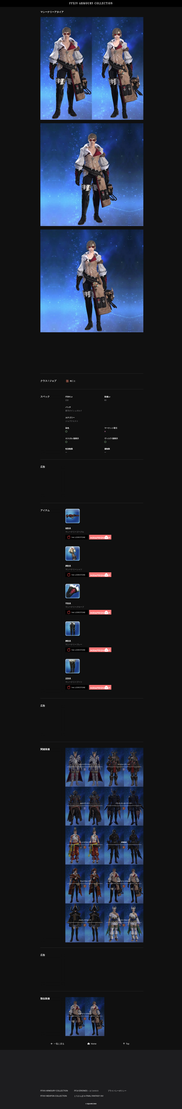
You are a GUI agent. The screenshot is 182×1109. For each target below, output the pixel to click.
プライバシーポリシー (117, 1091)
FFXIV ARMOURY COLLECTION (91, 3)
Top (126, 1044)
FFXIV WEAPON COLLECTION (53, 1096)
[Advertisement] (92, 353)
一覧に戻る (57, 1044)
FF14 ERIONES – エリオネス (86, 1091)
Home (91, 1044)
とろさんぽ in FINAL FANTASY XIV (88, 1096)
